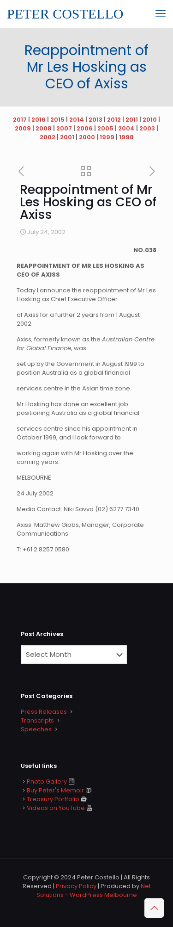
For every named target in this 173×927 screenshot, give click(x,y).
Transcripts (37, 720)
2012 (114, 119)
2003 (147, 128)
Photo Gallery (47, 781)
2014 (76, 119)
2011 (131, 119)
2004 (126, 128)
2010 (150, 119)
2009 (23, 128)
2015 (57, 119)
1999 (107, 137)
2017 (20, 119)
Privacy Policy (76, 886)
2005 (105, 128)
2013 (95, 119)
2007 (64, 128)
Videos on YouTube (56, 807)
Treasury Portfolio (53, 799)
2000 (87, 137)
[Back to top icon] (154, 908)
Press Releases (44, 711)
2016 (38, 119)
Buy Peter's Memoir (55, 790)
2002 (47, 137)
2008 (44, 128)
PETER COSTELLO (65, 13)
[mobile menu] (160, 14)
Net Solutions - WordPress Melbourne (93, 890)
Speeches (36, 729)
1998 (126, 137)
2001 (67, 137)
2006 (85, 128)
